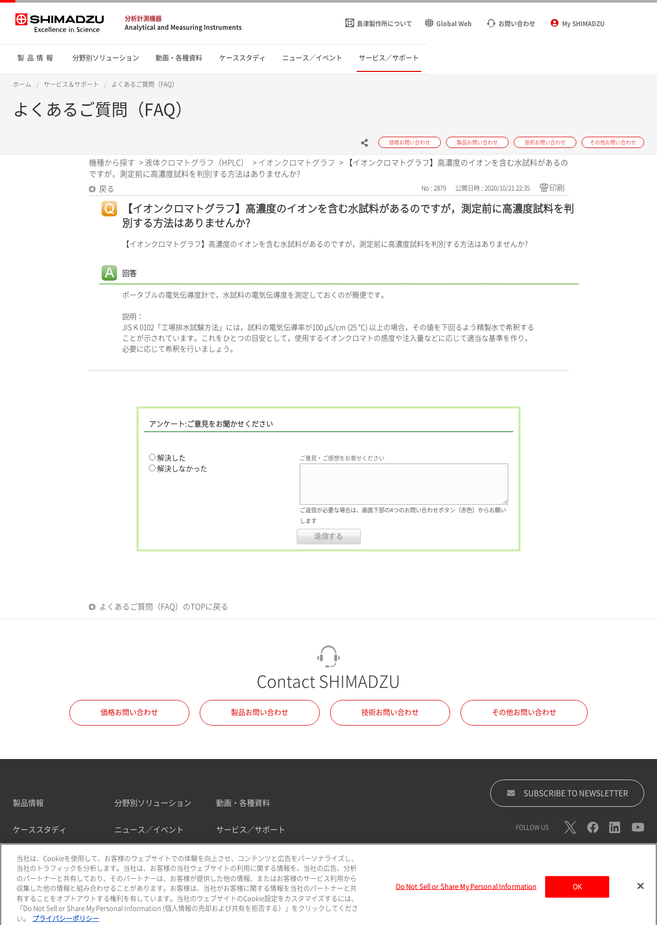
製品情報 (28, 803)
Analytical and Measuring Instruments (183, 27)
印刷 (557, 188)
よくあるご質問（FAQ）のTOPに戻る (163, 606)
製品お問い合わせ (259, 712)
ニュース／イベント (149, 830)
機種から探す (112, 162)
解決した (171, 457)
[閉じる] (640, 892)
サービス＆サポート (71, 84)
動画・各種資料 (243, 803)
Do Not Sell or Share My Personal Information (466, 893)
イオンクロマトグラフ (296, 162)
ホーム (22, 84)
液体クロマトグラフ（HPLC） (196, 162)
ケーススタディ (40, 830)
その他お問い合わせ (524, 712)
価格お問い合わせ (129, 712)
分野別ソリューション (152, 803)
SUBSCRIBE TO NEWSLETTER (567, 793)
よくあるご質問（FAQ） (144, 84)
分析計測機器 (143, 18)
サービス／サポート (250, 830)
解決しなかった (182, 468)
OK (577, 893)
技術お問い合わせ (390, 712)
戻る (106, 189)
